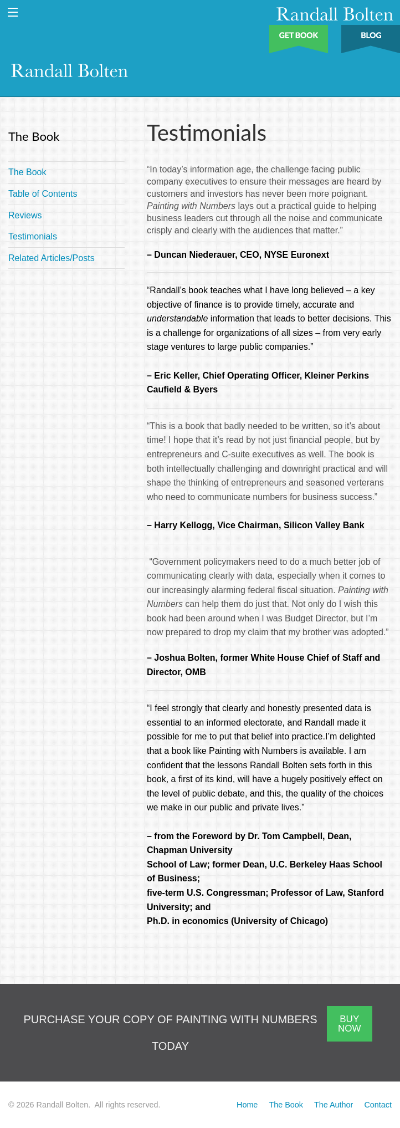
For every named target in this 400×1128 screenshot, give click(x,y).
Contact (378, 1104)
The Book (27, 172)
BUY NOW (349, 1024)
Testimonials (32, 236)
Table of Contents (43, 193)
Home (247, 1104)
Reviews (25, 215)
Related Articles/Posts (51, 258)
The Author (333, 1104)
